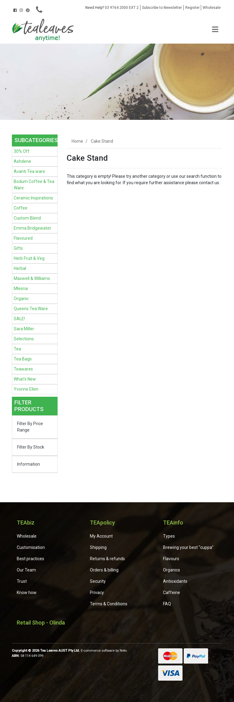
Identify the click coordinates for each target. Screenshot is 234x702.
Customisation (31, 547)
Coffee (20, 208)
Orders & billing (104, 570)
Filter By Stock (30, 447)
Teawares (23, 369)
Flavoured (23, 238)
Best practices (30, 558)
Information (28, 464)
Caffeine (171, 592)
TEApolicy (102, 522)
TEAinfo (173, 522)
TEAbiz (25, 522)
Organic (21, 298)
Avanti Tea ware (29, 171)
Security (98, 581)
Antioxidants (175, 581)
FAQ (167, 603)
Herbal (20, 268)
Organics (171, 570)
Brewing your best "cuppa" (188, 547)
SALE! (19, 318)
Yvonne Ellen (26, 389)
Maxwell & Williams (32, 278)
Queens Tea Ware (31, 308)
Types (169, 536)
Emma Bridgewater (32, 228)
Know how (27, 592)
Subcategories (36, 140)
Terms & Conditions (108, 603)
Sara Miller (24, 328)
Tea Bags (23, 358)
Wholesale (212, 7)
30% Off (22, 151)
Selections (24, 338)
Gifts (18, 248)
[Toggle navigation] (215, 29)
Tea (17, 348)
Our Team (26, 570)
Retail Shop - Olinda (41, 622)
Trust (22, 581)
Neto (123, 651)
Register (192, 7)
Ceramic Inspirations (33, 197)
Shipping (98, 547)
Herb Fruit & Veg (29, 258)
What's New (25, 379)
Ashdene (22, 161)
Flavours (171, 558)
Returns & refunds (107, 558)
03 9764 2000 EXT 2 (112, 7)
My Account (101, 536)
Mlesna (21, 288)
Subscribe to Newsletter (162, 7)
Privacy (97, 592)
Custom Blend (27, 218)
